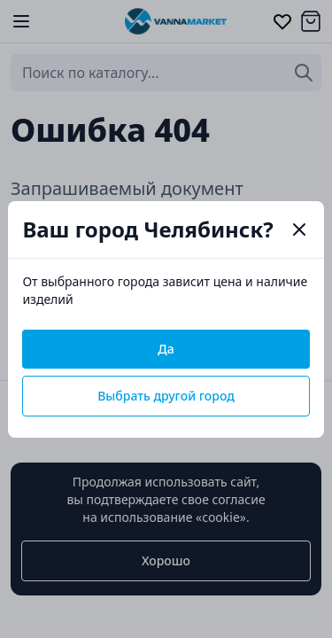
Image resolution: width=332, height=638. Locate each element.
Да (166, 348)
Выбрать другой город (166, 395)
